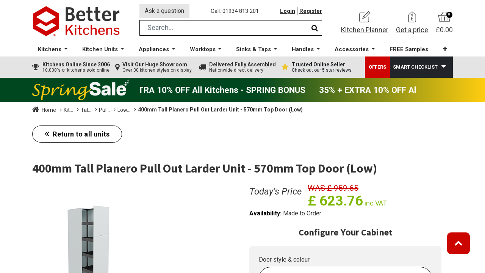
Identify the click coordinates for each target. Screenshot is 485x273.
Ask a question (164, 10)
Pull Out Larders (150, 110)
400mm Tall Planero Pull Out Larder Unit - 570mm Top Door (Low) (303, 110)
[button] (445, 49)
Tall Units (113, 110)
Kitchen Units (79, 110)
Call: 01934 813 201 (235, 11)
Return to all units (80, 134)
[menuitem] (409, 49)
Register (310, 11)
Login (287, 11)
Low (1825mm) (195, 110)
